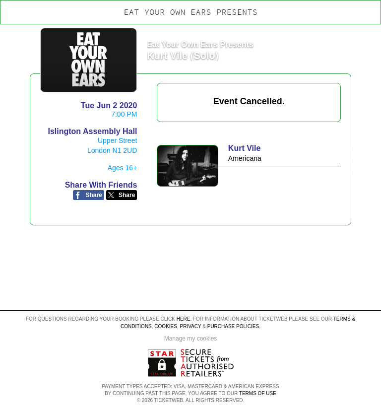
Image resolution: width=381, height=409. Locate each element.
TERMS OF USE (257, 393)
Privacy (190, 326)
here (183, 319)
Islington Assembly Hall (92, 131)
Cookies (165, 326)
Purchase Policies (233, 326)
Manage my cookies (190, 338)
